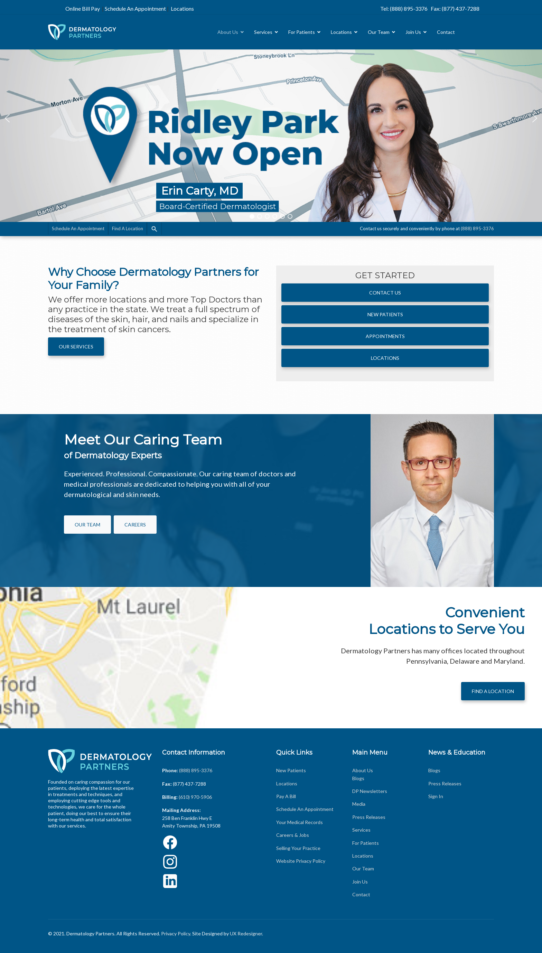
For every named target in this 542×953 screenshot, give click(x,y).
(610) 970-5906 (195, 797)
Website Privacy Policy (300, 861)
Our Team (379, 32)
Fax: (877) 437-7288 (455, 8)
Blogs (358, 778)
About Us (227, 32)
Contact (446, 32)
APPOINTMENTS (385, 336)
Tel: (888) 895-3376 (404, 8)
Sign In (435, 796)
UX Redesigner (246, 933)
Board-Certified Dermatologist (217, 206)
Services (263, 32)
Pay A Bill (286, 796)
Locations (182, 8)
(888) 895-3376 (477, 228)
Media (358, 804)
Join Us (413, 32)
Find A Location (127, 228)
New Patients (385, 314)
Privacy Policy (175, 933)
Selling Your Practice (298, 848)
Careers (135, 524)
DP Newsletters (369, 791)
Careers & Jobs (292, 835)
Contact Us (385, 293)
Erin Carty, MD (199, 190)
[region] (271, 118)
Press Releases (368, 817)
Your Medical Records (299, 822)
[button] (271, 118)
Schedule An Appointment (135, 8)
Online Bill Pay (82, 8)
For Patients (301, 32)
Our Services (76, 346)
